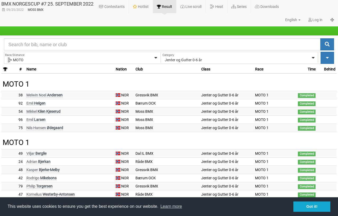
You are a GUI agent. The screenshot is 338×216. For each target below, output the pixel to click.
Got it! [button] (311, 206)
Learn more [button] (171, 206)
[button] (289, 19)
